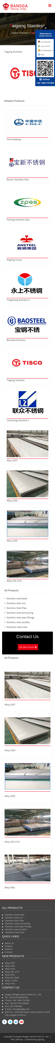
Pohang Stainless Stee (18, 219)
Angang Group (14, 259)
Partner (24, 32)
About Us (9, 943)
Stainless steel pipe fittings (20, 617)
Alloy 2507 (12, 460)
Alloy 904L (10, 887)
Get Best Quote (26, 647)
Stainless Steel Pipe (16, 608)
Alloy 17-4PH (11, 980)
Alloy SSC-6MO (12, 977)
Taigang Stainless (16, 380)
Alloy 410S (10, 983)
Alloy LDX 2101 (14, 580)
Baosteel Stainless (16, 340)
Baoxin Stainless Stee (18, 179)
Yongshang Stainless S (18, 299)
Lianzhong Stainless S (18, 420)
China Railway (14, 139)
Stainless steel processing (19, 612)
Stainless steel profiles (18, 622)
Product (9, 946)
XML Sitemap (17, 1039)
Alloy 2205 (12, 540)
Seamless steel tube (16, 627)
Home (15, 32)
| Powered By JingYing (33, 1039)
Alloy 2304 (12, 500)
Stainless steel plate (16, 598)
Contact (9, 952)
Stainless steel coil (16, 603)
